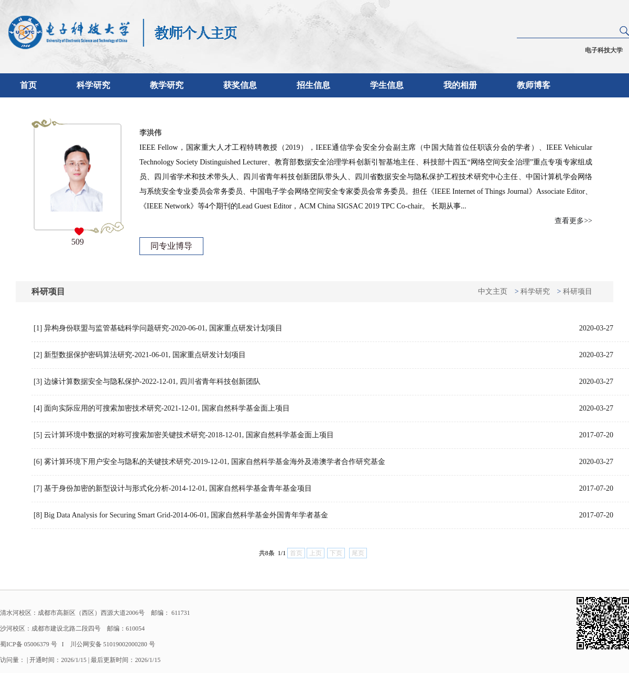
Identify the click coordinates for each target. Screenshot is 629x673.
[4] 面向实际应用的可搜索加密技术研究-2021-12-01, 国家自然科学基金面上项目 (323, 408)
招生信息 (313, 85)
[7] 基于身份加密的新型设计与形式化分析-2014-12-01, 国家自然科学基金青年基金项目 (323, 489)
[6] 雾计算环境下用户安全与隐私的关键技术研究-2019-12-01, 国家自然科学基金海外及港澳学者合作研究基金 (323, 462)
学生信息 (387, 85)
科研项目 (577, 291)
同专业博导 (171, 245)
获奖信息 (240, 85)
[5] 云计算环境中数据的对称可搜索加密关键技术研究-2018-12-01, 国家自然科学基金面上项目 (323, 435)
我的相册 (460, 85)
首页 (28, 85)
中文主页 (492, 291)
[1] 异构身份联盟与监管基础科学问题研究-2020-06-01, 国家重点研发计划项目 (323, 328)
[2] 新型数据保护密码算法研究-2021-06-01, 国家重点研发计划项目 (323, 355)
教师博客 (533, 85)
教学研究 (166, 85)
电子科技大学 (604, 50)
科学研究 (93, 85)
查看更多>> (573, 221)
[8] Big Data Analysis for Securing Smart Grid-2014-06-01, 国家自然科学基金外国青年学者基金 (323, 515)
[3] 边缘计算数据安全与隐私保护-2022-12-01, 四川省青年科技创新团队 (323, 382)
